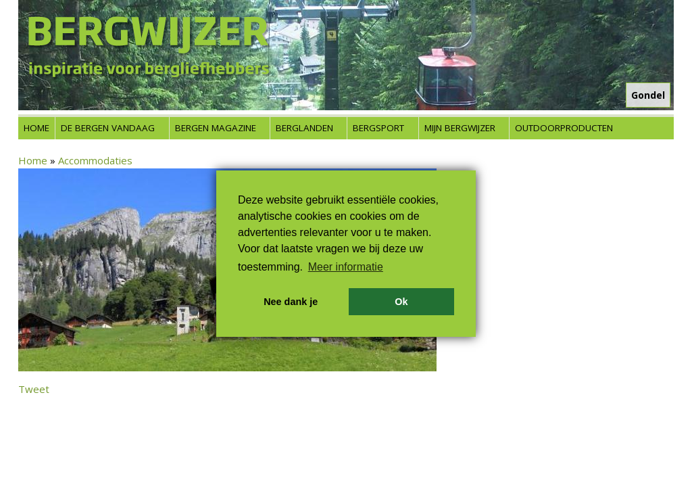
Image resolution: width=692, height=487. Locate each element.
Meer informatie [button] (345, 267)
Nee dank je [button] (291, 301)
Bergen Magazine (215, 128)
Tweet (33, 389)
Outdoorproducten (564, 128)
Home (36, 128)
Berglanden (304, 128)
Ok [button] (401, 301)
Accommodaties (95, 160)
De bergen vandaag (108, 128)
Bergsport (378, 128)
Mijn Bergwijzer (459, 128)
